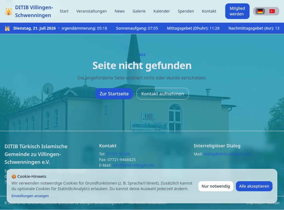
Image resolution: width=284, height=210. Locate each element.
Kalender (162, 11)
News (120, 11)
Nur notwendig (216, 186)
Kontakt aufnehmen (162, 94)
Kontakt (209, 11)
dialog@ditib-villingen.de (226, 154)
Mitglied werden (237, 11)
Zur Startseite (114, 94)
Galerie (139, 11)
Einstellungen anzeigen (30, 196)
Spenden (186, 11)
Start (64, 11)
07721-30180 (118, 154)
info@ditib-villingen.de (133, 165)
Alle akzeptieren (254, 186)
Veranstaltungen (91, 11)
